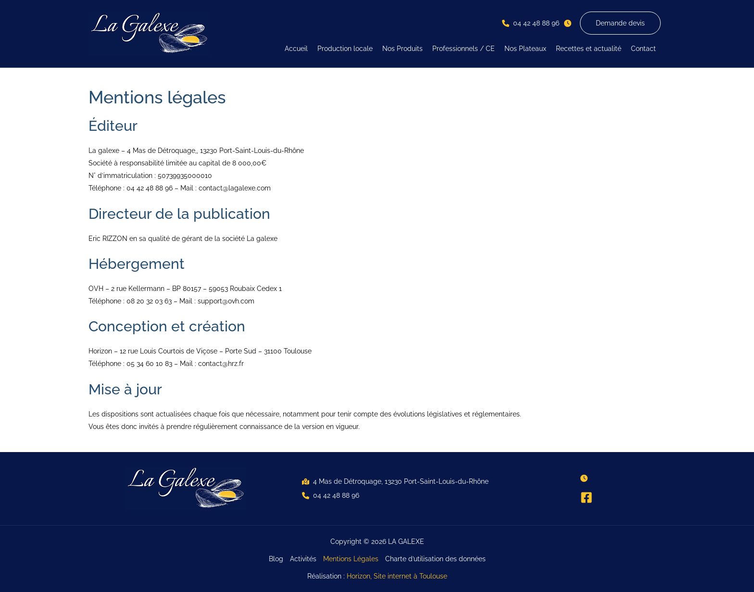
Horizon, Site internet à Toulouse (397, 576)
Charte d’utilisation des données (435, 559)
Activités (303, 559)
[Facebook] (586, 497)
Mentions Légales (350, 559)
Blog (276, 559)
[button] (530, 23)
